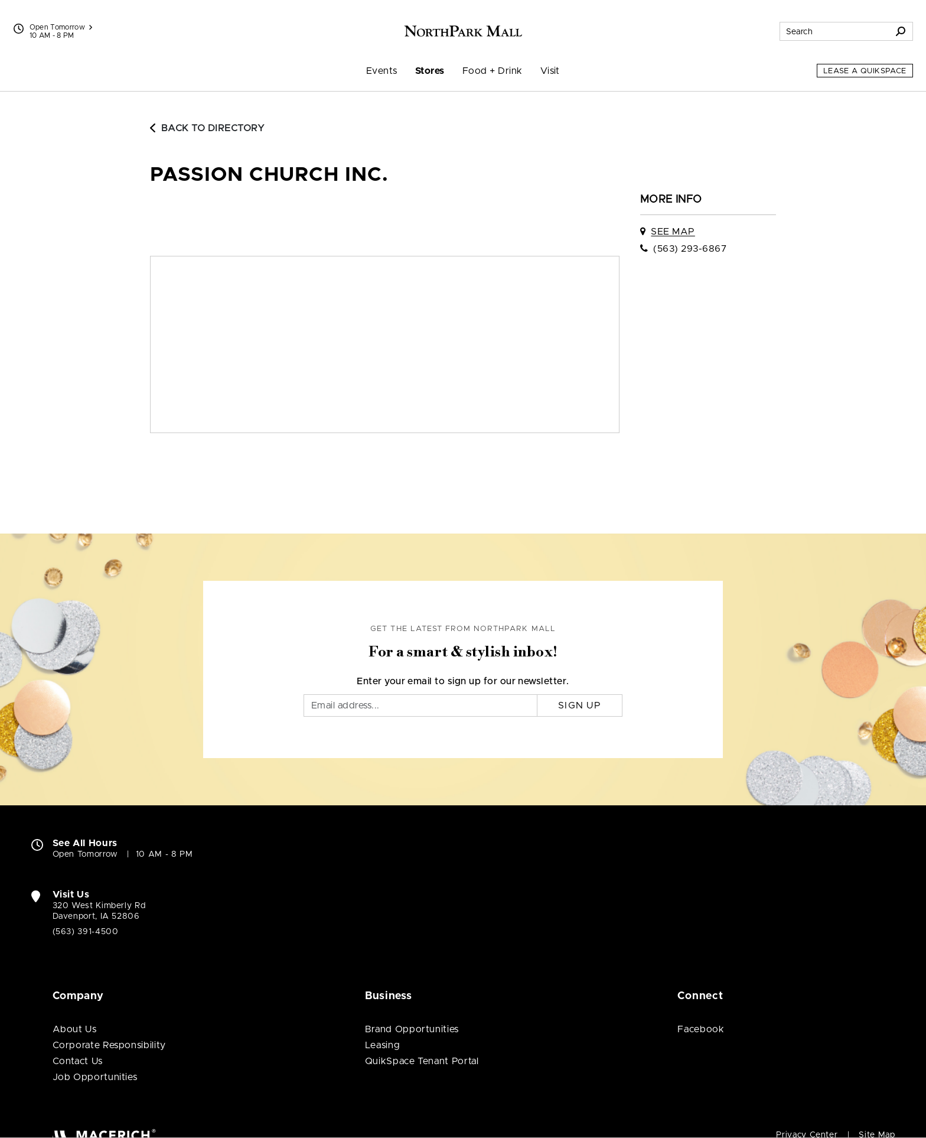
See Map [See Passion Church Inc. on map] (672, 231)
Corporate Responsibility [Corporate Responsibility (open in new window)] (109, 1045)
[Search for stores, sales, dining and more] (834, 31)
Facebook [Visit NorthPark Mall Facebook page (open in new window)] (700, 1029)
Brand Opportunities (412, 1029)
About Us (75, 1029)
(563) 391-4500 (86, 932)
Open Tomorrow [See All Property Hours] (61, 27)
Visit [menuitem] (550, 71)
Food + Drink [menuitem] (492, 71)
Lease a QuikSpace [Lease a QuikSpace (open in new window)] (865, 71)
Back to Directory (207, 128)
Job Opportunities (95, 1077)
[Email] (420, 705)
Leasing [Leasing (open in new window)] (382, 1045)
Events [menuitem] (381, 71)
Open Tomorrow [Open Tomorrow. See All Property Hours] (85, 854)
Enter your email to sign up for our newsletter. (463, 681)
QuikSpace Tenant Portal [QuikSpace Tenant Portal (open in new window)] (422, 1061)
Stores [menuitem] (430, 71)
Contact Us (78, 1061)
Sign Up (579, 705)
